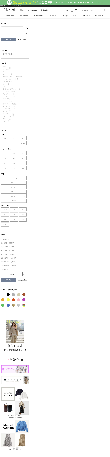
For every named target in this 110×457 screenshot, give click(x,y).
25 (22, 158)
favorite (76, 10)
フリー (23, 143)
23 (14, 153)
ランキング (53, 15)
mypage (67, 10)
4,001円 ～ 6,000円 (7, 247)
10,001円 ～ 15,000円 (8, 258)
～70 (5, 210)
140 (22, 220)
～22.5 (5, 153)
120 (5, 220)
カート (72, 10)
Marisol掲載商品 (39, 15)
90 (22, 210)
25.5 (5, 163)
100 (14, 215)
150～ (5, 225)
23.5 (22, 153)
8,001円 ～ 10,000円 (8, 254)
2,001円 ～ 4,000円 (7, 243)
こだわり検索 (85, 15)
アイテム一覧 (9, 15)
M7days (65, 15)
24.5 (14, 158)
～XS (5, 138)
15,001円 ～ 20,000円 (8, 262)
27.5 (14, 168)
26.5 (22, 163)
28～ (22, 168)
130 (14, 220)
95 (5, 215)
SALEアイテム (100, 15)
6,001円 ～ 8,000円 (7, 250)
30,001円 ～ (5, 269)
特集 (74, 15)
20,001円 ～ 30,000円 (8, 265)
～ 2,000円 (4, 239)
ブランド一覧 (23, 15)
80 (14, 210)
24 (5, 158)
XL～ (13, 143)
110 (22, 215)
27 (5, 168)
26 (14, 163)
